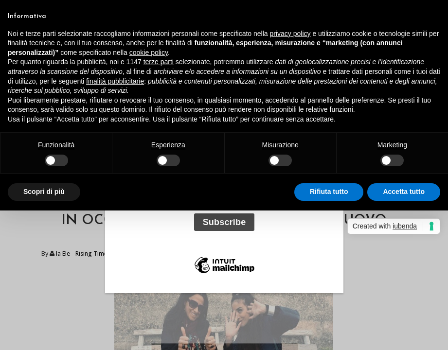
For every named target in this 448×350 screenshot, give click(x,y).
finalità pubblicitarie (115, 81)
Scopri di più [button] (44, 191)
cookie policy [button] (148, 52)
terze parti (158, 62)
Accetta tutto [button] (404, 191)
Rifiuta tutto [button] (329, 191)
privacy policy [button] (290, 33)
